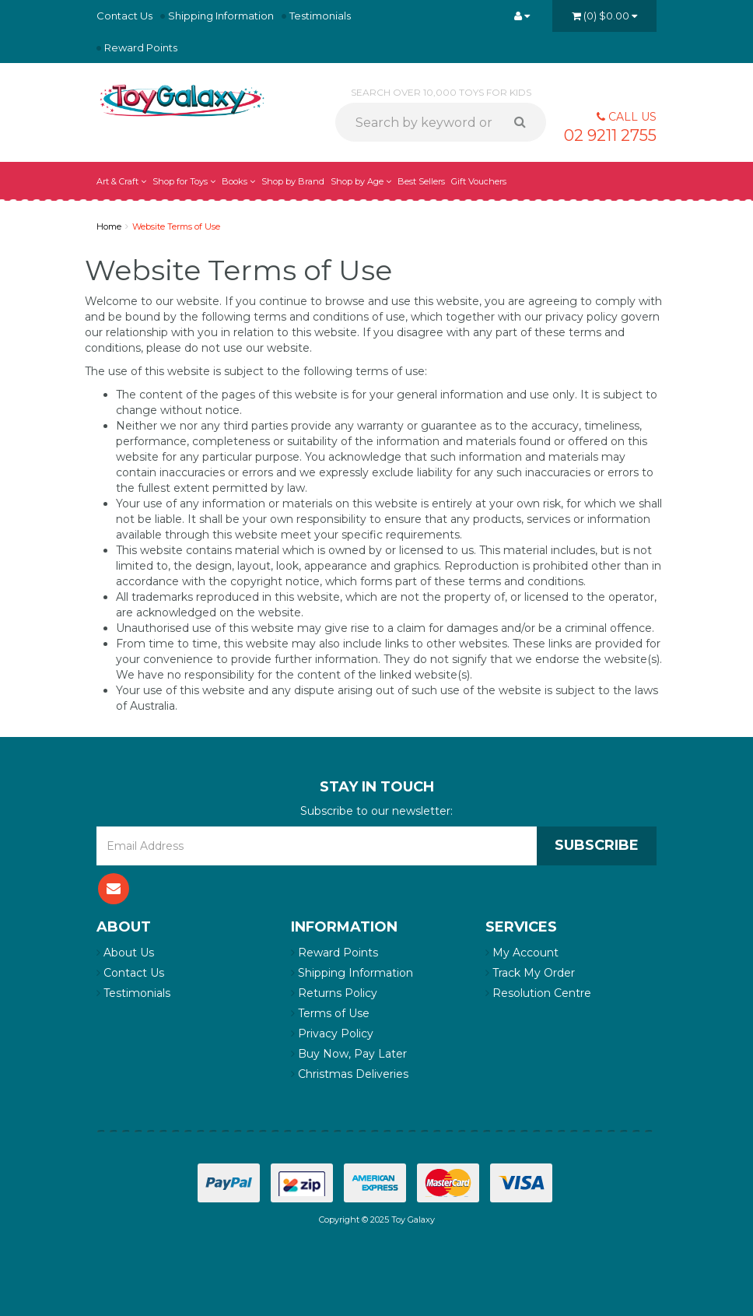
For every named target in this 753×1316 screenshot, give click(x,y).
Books (238, 181)
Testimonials (320, 15)
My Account (522, 953)
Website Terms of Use (176, 226)
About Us (125, 953)
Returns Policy (334, 993)
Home (108, 226)
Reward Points (140, 47)
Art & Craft (121, 181)
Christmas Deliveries (349, 1074)
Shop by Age (361, 181)
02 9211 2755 (610, 135)
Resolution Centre (538, 993)
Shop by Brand (292, 181)
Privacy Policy (332, 1033)
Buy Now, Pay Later (349, 1054)
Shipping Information (221, 15)
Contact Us (124, 15)
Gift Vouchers (478, 181)
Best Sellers (421, 181)
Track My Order (530, 973)
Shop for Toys (183, 181)
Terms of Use (330, 1013)
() (604, 15)
